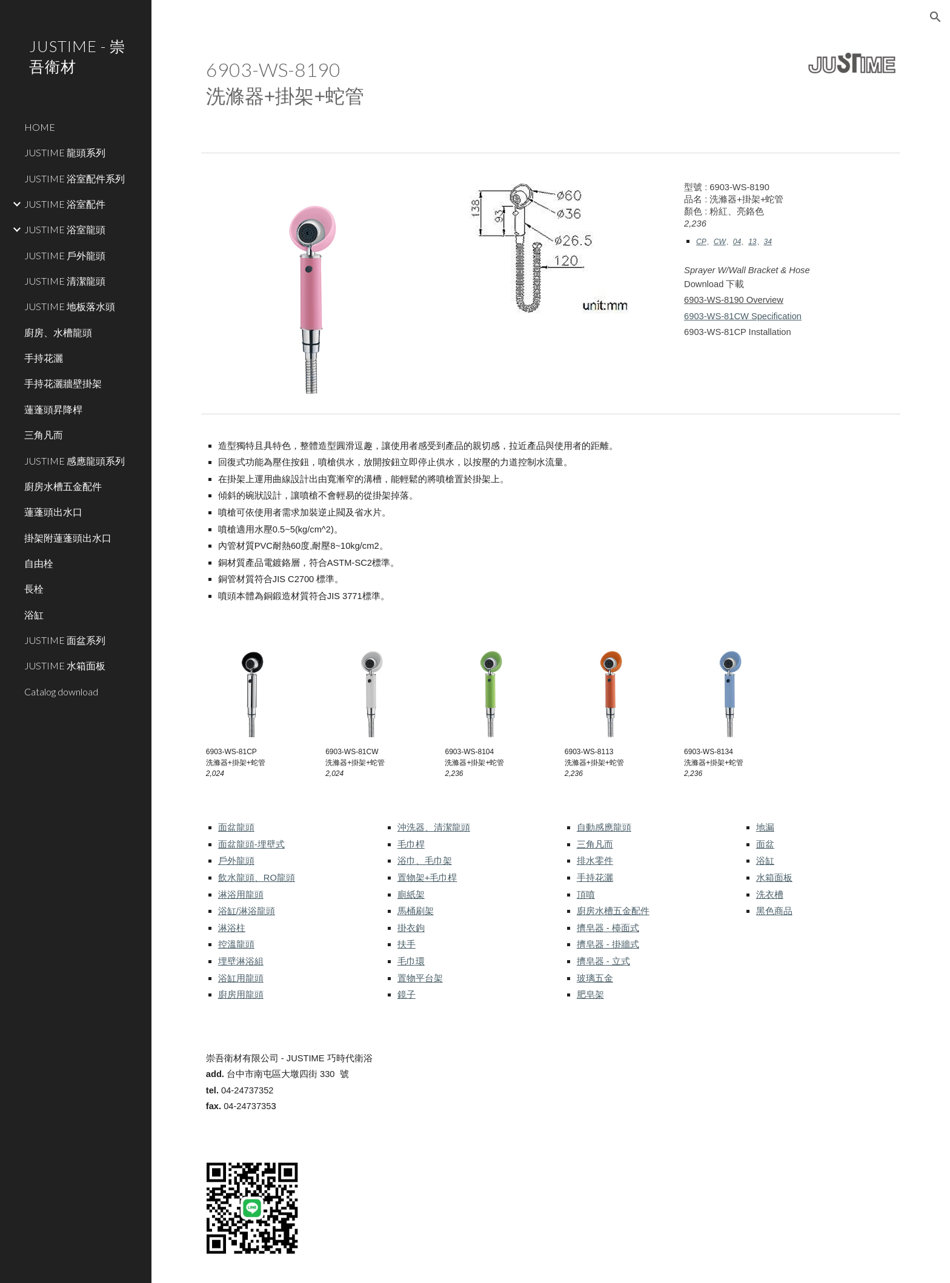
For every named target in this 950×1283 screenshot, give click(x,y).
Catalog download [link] (61, 691)
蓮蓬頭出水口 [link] (53, 511)
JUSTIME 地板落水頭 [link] (69, 306)
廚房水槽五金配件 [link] (63, 486)
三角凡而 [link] (43, 434)
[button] (935, 16)
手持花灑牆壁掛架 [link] (63, 383)
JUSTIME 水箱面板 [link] (64, 665)
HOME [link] (39, 127)
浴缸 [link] (34, 614)
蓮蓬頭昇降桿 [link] (53, 409)
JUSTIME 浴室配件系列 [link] (74, 178)
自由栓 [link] (38, 563)
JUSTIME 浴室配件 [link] (64, 204)
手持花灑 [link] (43, 357)
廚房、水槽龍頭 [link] (58, 332)
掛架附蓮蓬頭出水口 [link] (67, 537)
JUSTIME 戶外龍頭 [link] (64, 255)
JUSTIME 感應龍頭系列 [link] (74, 460)
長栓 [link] (34, 588)
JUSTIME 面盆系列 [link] (64, 640)
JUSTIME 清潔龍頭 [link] (64, 281)
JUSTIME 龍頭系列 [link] (64, 152)
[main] (461, 82)
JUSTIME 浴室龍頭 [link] (64, 229)
